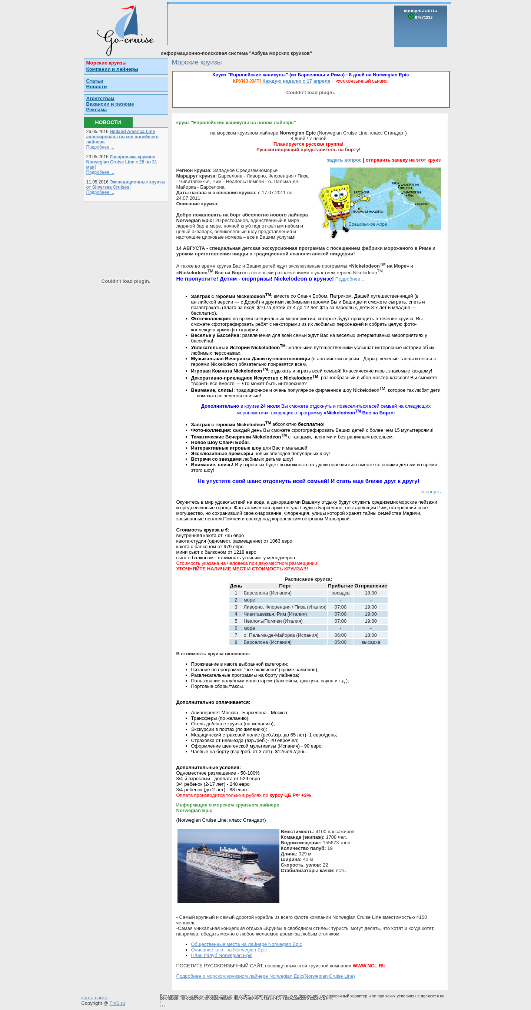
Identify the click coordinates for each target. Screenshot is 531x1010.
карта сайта (95, 997)
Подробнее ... (100, 147)
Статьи (94, 81)
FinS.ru (117, 1003)
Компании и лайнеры (112, 69)
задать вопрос (344, 160)
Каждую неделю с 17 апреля (296, 81)
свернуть (431, 491)
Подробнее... (349, 279)
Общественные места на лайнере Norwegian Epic (246, 944)
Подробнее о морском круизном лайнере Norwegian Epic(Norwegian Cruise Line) (265, 976)
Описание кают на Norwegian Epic (229, 950)
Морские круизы (106, 63)
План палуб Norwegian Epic (222, 955)
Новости (96, 86)
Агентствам (100, 98)
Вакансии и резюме (110, 104)
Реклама (96, 109)
